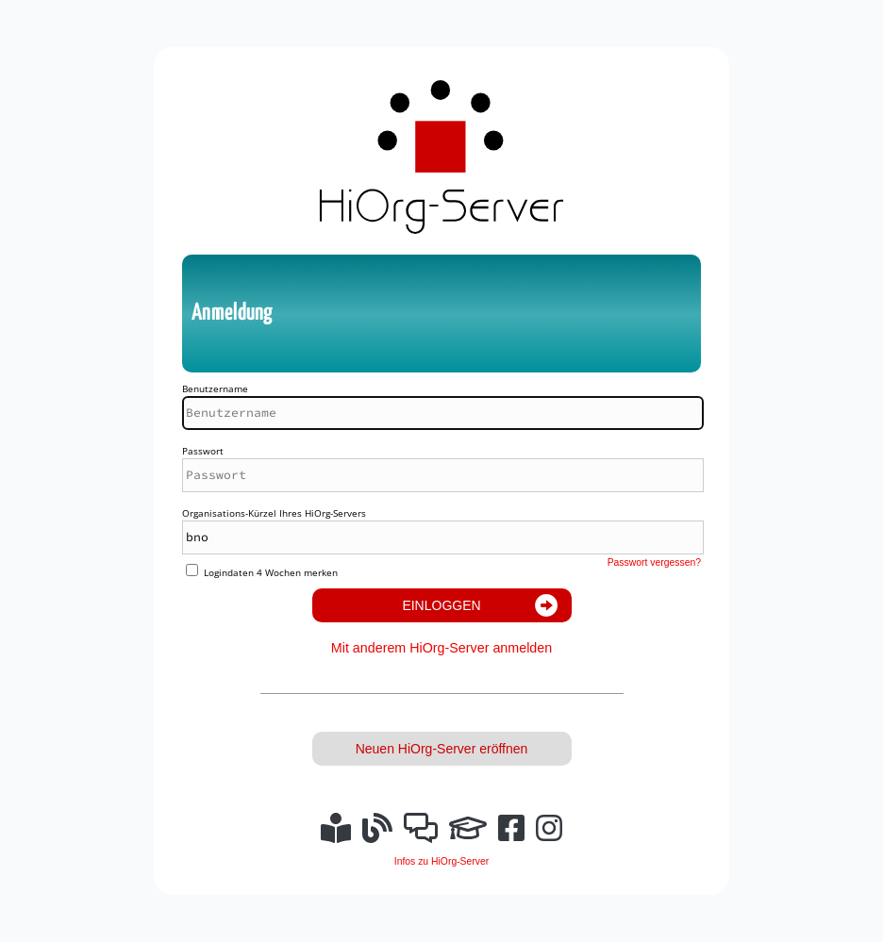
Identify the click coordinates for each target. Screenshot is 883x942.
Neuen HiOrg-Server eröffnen (442, 748)
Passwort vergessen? (654, 562)
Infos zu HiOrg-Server (441, 861)
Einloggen (441, 605)
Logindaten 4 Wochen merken (271, 572)
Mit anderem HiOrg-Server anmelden (441, 647)
